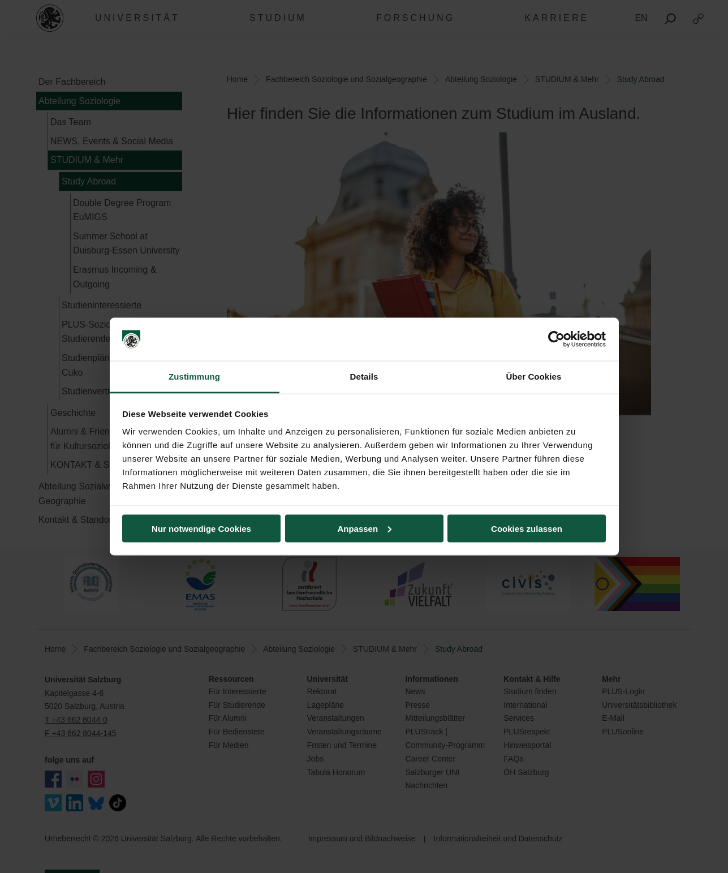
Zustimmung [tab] (194, 376)
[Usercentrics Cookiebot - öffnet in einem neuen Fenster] (556, 339)
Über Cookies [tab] (534, 376)
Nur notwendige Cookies (201, 528)
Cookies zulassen (526, 528)
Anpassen (364, 528)
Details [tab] (364, 376)
